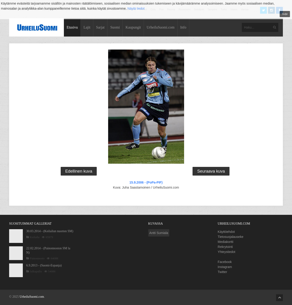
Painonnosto (37, 258)
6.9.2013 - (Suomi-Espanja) (44, 265)
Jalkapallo (36, 271)
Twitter (222, 272)
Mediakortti (225, 242)
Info (183, 27)
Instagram (225, 267)
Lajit (86, 27)
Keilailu (34, 237)
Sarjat (100, 27)
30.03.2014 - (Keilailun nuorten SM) (49, 231)
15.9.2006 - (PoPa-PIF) (146, 182)
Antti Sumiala (158, 233)
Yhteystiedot (226, 252)
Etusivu (72, 27)
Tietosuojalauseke (230, 237)
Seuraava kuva (211, 171)
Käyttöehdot (226, 232)
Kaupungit (133, 27)
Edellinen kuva (78, 171)
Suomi (115, 27)
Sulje (285, 14)
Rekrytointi (225, 247)
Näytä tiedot (136, 8)
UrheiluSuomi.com (161, 27)
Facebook (225, 262)
